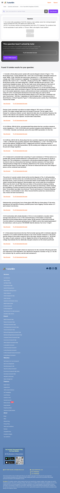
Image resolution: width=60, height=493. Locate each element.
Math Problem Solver (8, 303)
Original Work (7, 387)
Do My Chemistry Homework (10, 350)
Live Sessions (7, 277)
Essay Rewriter (7, 405)
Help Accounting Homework (10, 368)
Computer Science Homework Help (12, 337)
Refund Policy (7, 421)
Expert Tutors (7, 384)
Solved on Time (7, 397)
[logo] (9, 2)
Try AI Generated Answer (20, 103)
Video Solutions (7, 293)
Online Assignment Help (9, 295)
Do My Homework (8, 306)
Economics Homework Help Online (11, 371)
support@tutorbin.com (37, 469)
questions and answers (13, 6)
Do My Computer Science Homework (12, 352)
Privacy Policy (7, 423)
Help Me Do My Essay (8, 376)
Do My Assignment (8, 308)
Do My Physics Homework (9, 355)
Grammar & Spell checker (9, 410)
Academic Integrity (8, 434)
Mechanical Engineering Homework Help (13, 334)
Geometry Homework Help (10, 373)
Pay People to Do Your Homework (11, 361)
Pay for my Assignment (9, 363)
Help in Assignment (8, 379)
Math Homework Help (9, 319)
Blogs (5, 416)
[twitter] (56, 268)
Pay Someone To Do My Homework (12, 311)
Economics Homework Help (10, 340)
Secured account (7, 400)
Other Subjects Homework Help (11, 342)
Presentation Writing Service (10, 290)
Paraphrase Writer (8, 407)
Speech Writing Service (9, 288)
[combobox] (23, 11)
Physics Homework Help (9, 322)
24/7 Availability (7, 392)
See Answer (6, 103)
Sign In (49, 2)
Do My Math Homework (9, 345)
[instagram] (53, 268)
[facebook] (47, 268)
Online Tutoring (7, 298)
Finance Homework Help (9, 329)
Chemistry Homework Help (10, 324)
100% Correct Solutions (9, 389)
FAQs (5, 418)
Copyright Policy (7, 431)
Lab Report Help (7, 283)
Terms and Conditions (9, 426)
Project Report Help (8, 285)
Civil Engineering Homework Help (11, 327)
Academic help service (9, 313)
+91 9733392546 (35, 471)
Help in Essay (7, 280)
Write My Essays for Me (9, 366)
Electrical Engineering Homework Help (12, 332)
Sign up (55, 2)
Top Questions (7, 436)
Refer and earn (7, 402)
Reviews (5, 429)
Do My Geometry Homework (10, 347)
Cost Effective (7, 395)
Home (5, 6)
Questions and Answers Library (11, 300)
